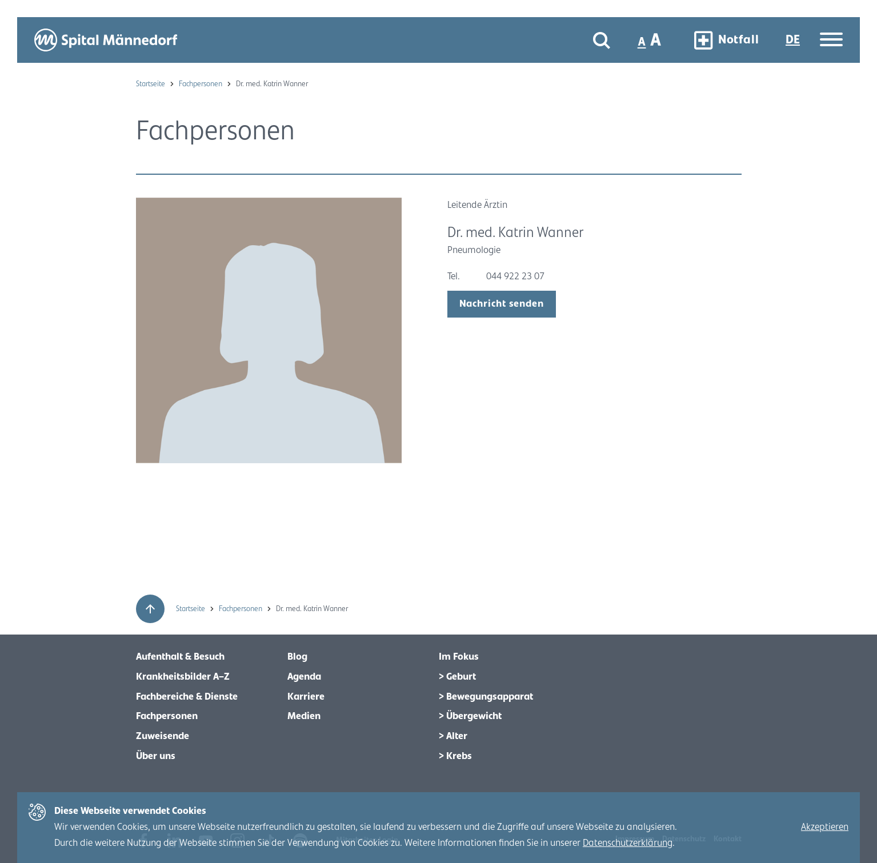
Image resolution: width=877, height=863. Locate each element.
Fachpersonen (201, 84)
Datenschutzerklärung (627, 843)
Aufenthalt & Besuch (180, 657)
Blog (297, 657)
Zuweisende (162, 736)
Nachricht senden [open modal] (501, 304)
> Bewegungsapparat (486, 697)
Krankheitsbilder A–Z (183, 677)
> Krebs (455, 756)
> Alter (453, 736)
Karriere (306, 697)
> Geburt (457, 677)
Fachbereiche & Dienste (187, 697)
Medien (304, 716)
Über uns (155, 756)
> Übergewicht (470, 716)
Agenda (304, 677)
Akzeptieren (824, 827)
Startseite (151, 84)
